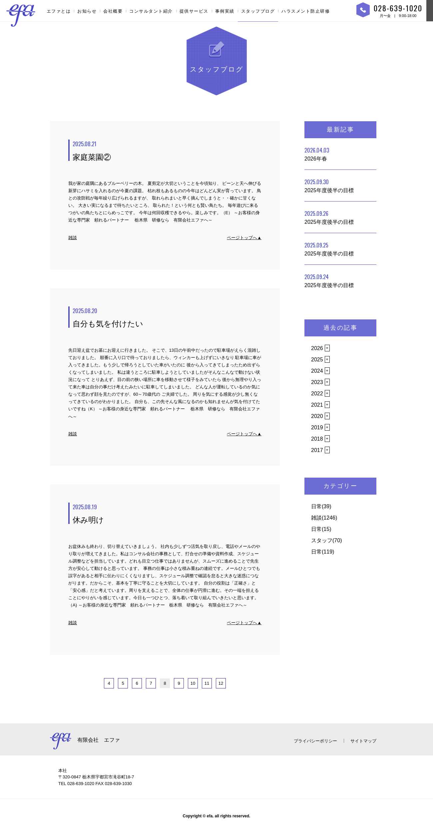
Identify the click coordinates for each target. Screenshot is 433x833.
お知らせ (87, 11)
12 (220, 683)
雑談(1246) (324, 518)
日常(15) (321, 529)
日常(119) (322, 552)
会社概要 (113, 11)
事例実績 (224, 11)
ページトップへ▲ (244, 237)
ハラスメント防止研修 (305, 11)
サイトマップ (363, 740)
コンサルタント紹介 (151, 11)
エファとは (59, 11)
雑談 (72, 237)
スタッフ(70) (326, 540)
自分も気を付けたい (167, 317)
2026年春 (316, 154)
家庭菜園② (167, 151)
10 (193, 683)
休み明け (167, 514)
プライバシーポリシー (315, 740)
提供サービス (194, 11)
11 (207, 683)
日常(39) (321, 506)
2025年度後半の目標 (329, 185)
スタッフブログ (258, 11)
